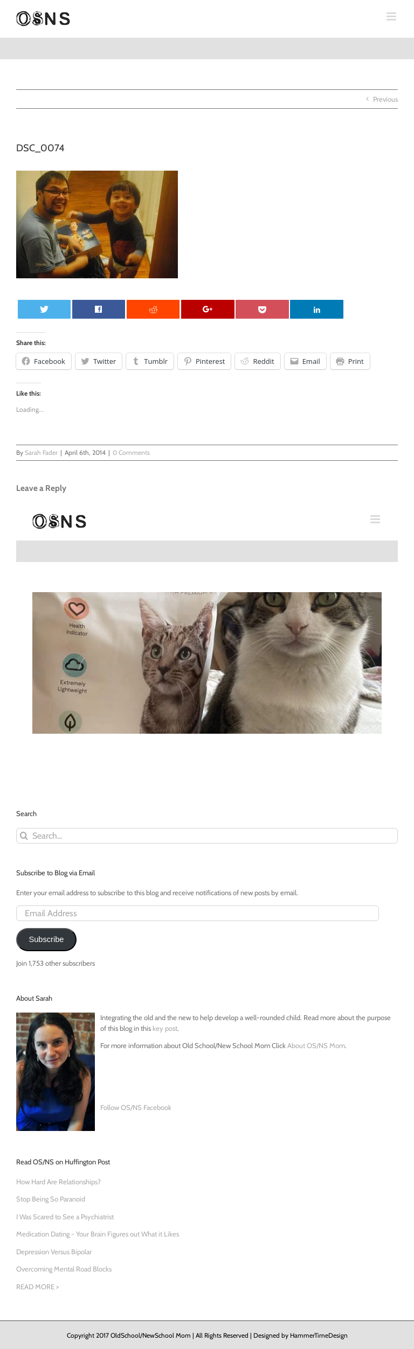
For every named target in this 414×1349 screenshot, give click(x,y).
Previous (385, 99)
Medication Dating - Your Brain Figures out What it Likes (97, 1233)
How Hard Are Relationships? (58, 1181)
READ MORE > (37, 1286)
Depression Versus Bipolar (54, 1251)
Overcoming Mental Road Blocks (64, 1268)
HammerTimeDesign (319, 1335)
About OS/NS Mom (316, 1045)
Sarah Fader (41, 452)
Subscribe (46, 939)
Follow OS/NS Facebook (135, 1107)
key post (165, 1028)
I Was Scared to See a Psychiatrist (65, 1216)
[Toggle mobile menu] (392, 16)
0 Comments (131, 452)
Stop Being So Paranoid (50, 1199)
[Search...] (207, 836)
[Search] (24, 836)
